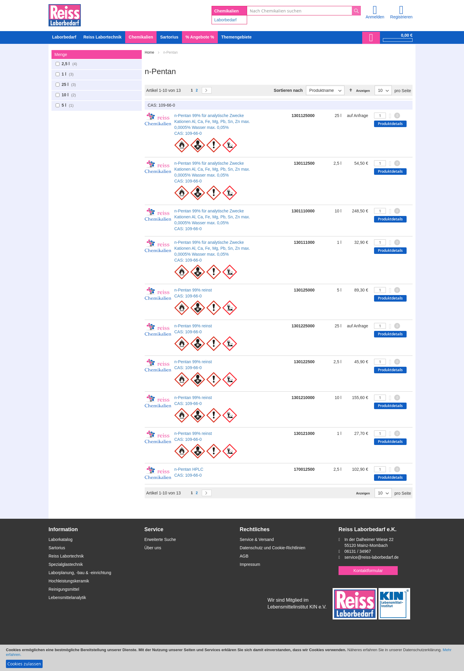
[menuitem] (64, 37)
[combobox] (304, 10)
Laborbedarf (225, 19)
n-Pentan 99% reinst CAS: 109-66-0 (193, 293)
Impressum (250, 564)
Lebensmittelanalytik (67, 597)
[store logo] (65, 14)
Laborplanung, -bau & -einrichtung (80, 572)
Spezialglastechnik (66, 564)
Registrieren (401, 17)
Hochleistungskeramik (69, 581)
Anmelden (374, 17)
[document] (232, 658)
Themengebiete (236, 37)
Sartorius (57, 547)
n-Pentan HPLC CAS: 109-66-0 (188, 472)
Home (150, 52)
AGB (244, 556)
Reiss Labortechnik (66, 556)
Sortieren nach (288, 90)
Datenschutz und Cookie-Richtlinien (272, 547)
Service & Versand (257, 539)
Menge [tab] (60, 54)
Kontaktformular (368, 570)
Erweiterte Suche (160, 539)
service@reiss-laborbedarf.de (371, 557)
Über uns (152, 547)
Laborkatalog (60, 539)
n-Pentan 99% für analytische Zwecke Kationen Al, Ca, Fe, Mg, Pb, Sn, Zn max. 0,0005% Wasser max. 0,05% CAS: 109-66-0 (212, 124)
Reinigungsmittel (64, 589)
